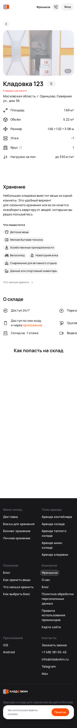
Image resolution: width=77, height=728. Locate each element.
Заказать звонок (54, 645)
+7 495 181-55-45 (54, 652)
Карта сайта (51, 627)
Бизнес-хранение (16, 531)
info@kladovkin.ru (55, 659)
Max (45, 674)
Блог (6, 572)
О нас (46, 580)
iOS (5, 645)
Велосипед (17, 255)
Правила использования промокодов (54, 615)
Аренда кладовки (55, 554)
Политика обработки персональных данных (58, 598)
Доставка (10, 517)
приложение (32, 325)
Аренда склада (53, 524)
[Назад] (6, 24)
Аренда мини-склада (52, 545)
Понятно (60, 712)
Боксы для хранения (19, 524)
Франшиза (43, 7)
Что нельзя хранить (18, 587)
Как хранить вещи (16, 580)
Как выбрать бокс (16, 594)
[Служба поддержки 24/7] (56, 7)
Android (9, 652)
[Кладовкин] (6, 7)
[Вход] (67, 7)
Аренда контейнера (57, 517)
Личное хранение (16, 538)
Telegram (49, 666)
